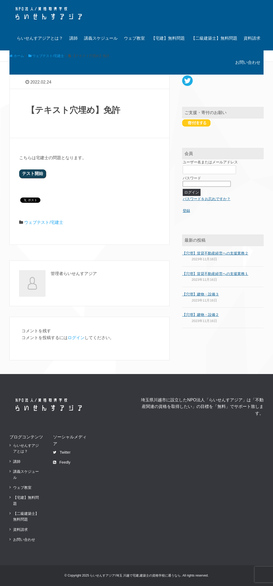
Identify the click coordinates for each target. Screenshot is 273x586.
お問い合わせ (247, 62)
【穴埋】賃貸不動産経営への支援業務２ (215, 253)
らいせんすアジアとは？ (40, 38)
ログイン (76, 337)
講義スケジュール (101, 38)
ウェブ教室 (134, 38)
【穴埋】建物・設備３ (200, 294)
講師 (73, 38)
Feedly (61, 462)
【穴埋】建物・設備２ (200, 315)
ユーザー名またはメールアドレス (210, 162)
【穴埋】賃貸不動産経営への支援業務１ (215, 274)
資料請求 (252, 38)
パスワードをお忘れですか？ (206, 199)
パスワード (192, 178)
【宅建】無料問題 (168, 38)
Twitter (61, 452)
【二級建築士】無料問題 (214, 38)
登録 (186, 211)
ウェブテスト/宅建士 (43, 222)
